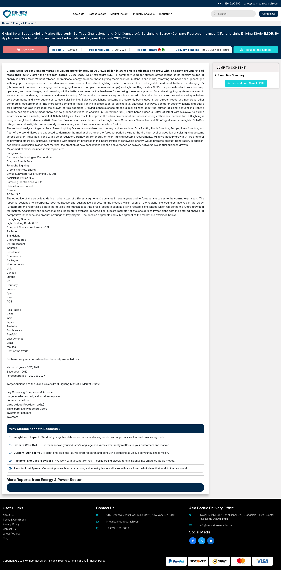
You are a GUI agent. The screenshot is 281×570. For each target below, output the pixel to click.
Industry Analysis (144, 13)
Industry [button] (164, 13)
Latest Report (97, 13)
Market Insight (119, 13)
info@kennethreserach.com (122, 521)
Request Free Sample (255, 49)
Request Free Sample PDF (246, 83)
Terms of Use (78, 560)
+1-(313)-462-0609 (229, 3)
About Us (78, 13)
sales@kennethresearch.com (261, 3)
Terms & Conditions (14, 519)
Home (5, 23)
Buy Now (25, 50)
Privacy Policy (11, 524)
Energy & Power (23, 23)
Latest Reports (11, 533)
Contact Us (268, 13)
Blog (5, 538)
